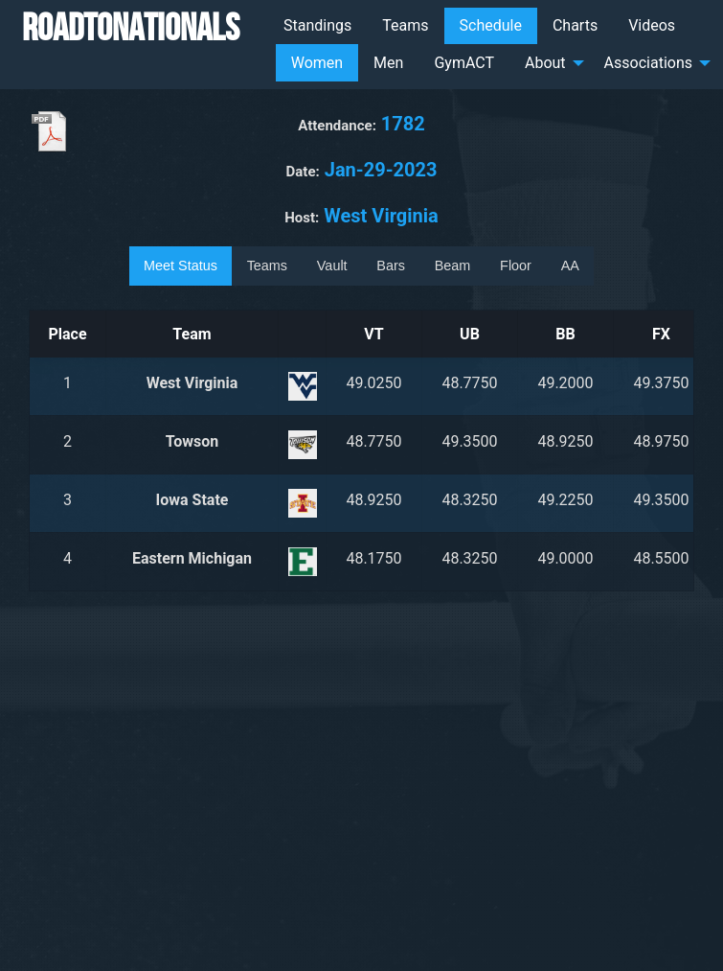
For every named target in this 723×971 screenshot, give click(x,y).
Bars (390, 265)
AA (570, 265)
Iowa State (192, 500)
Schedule (491, 25)
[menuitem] (317, 26)
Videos (651, 25)
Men (388, 63)
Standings (317, 25)
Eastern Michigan (192, 558)
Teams (405, 25)
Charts (575, 25)
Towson (192, 441)
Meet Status (180, 265)
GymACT (464, 63)
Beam (453, 265)
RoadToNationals (130, 27)
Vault (332, 265)
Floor (515, 265)
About (545, 63)
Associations (648, 63)
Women (317, 63)
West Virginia (192, 383)
